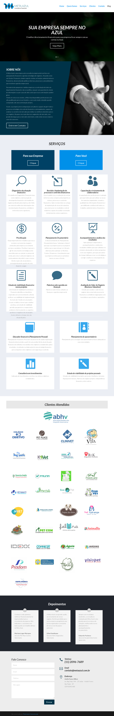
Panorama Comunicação (30, 714)
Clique (33, 163)
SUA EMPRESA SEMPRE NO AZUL (57, 30)
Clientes (92, 6)
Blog (109, 6)
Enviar (49, 702)
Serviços (83, 6)
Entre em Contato (17, 125)
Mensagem (33, 690)
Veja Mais (57, 45)
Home (61, 6)
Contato (101, 6)
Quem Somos (72, 6)
